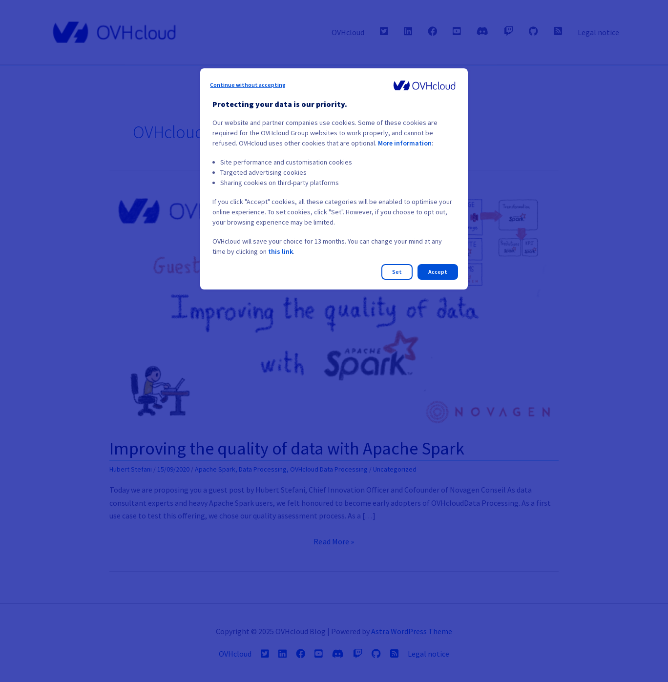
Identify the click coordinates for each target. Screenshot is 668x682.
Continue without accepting (248, 84)
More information (405, 143)
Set (397, 271)
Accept (437, 271)
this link (280, 251)
